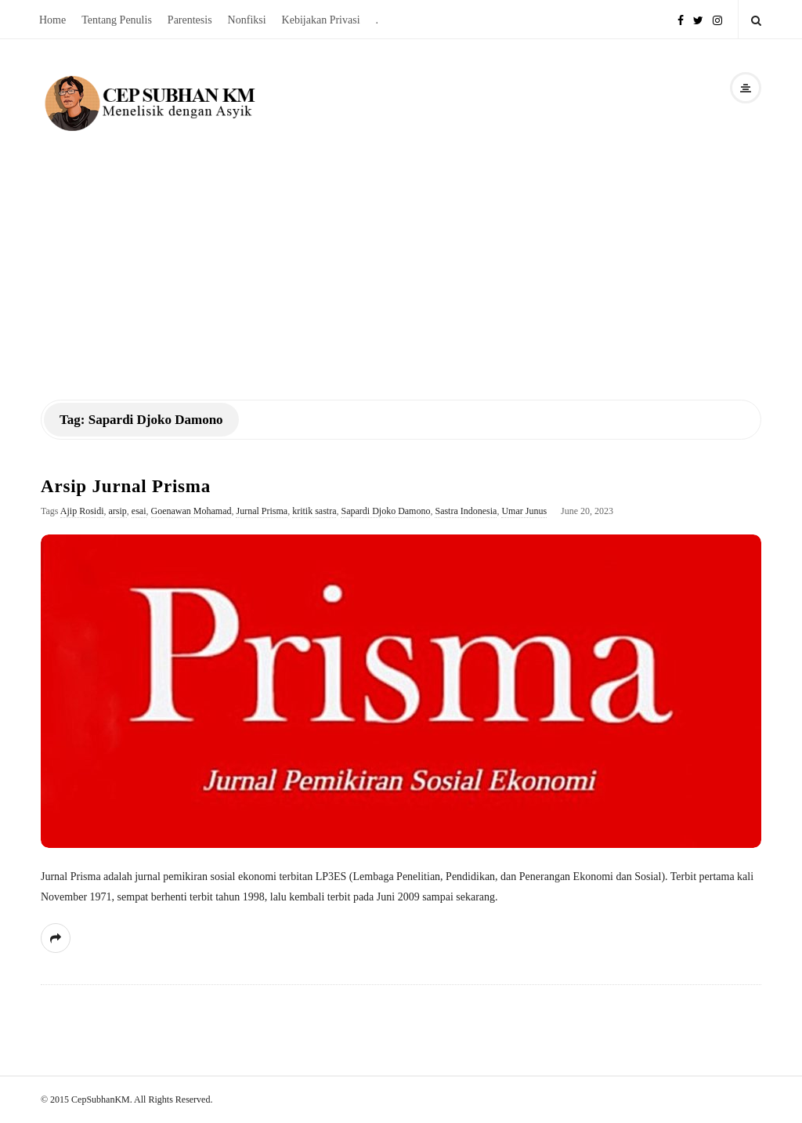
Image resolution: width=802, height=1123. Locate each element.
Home (52, 20)
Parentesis (190, 20)
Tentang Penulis (116, 20)
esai (139, 510)
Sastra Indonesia (466, 510)
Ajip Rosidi (82, 510)
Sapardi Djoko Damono (385, 510)
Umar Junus (524, 510)
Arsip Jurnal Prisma (126, 486)
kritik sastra (314, 510)
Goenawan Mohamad (191, 510)
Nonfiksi (247, 20)
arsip (118, 510)
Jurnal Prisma (261, 510)
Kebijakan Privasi (321, 20)
